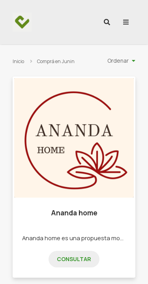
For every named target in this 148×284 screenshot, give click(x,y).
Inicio (18, 61)
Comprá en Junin (56, 61)
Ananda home (74, 212)
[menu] (125, 22)
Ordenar (118, 60)
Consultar (74, 259)
